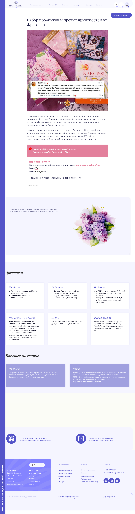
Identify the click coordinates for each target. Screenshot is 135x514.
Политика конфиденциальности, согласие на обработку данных (68, 500)
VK (36, 170)
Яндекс (48, 444)
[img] (81, 442)
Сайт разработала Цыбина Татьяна (109, 500)
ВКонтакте (109, 444)
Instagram (40, 173)
